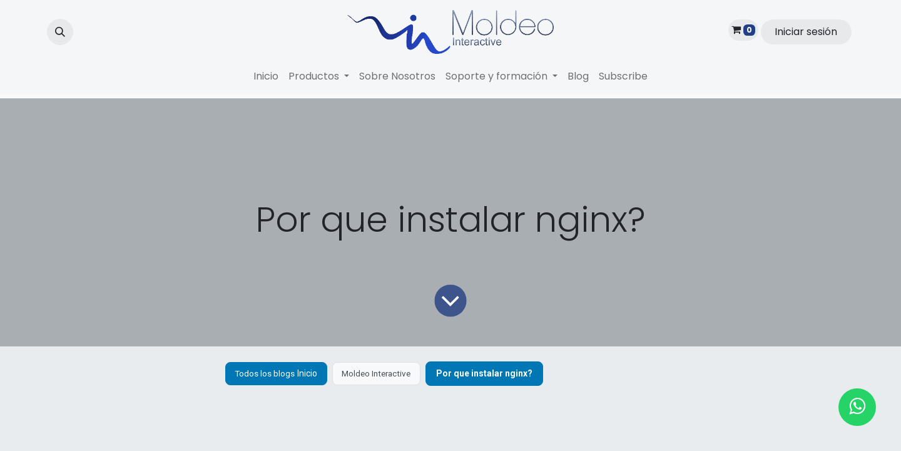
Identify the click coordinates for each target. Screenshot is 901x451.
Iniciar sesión (806, 31)
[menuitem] (265, 76)
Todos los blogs (266, 373)
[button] (60, 32)
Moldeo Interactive (382, 373)
